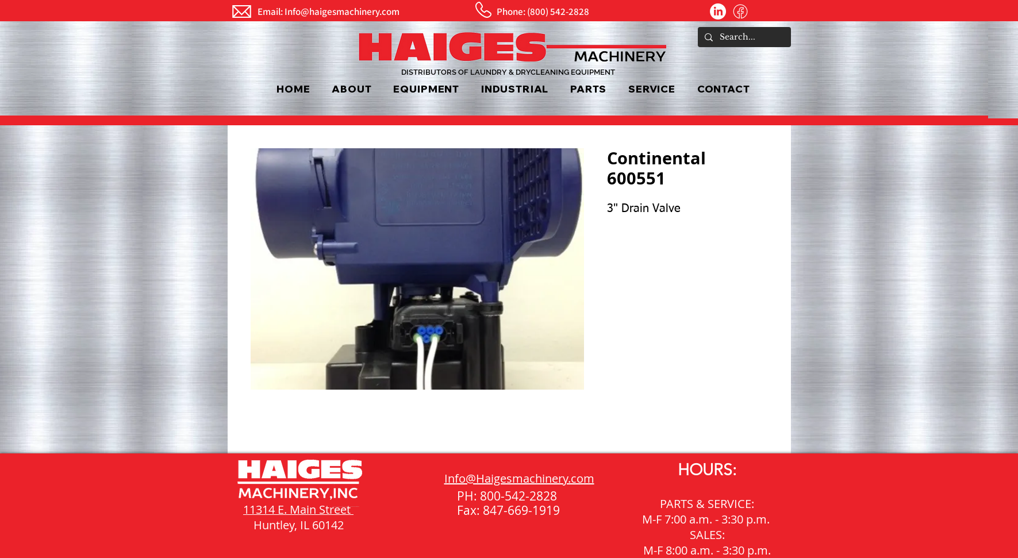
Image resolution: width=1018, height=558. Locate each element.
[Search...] (743, 37)
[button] (426, 89)
